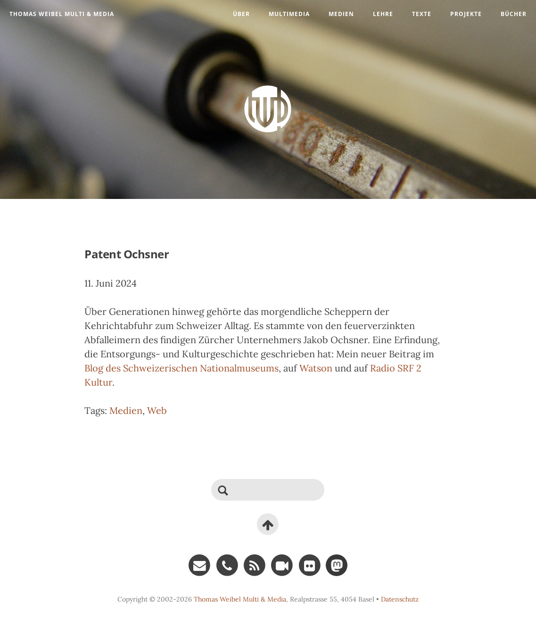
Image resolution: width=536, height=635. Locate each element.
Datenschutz (400, 599)
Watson (315, 368)
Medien (341, 14)
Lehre (383, 14)
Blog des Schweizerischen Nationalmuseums (181, 368)
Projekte (466, 14)
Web (157, 410)
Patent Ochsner (126, 254)
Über (241, 14)
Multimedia (289, 14)
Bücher (514, 14)
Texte (421, 14)
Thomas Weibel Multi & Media (61, 14)
